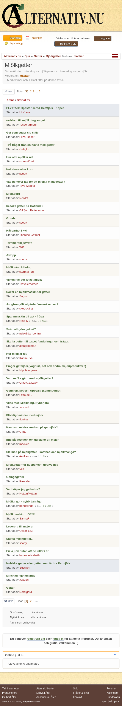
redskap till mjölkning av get (25, 120)
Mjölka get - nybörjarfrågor (24, 501)
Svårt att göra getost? (21, 329)
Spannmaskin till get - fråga (25, 316)
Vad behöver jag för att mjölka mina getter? (35, 181)
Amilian (24, 456)
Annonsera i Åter (46, 697)
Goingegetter (15, 477)
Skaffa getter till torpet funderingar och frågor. (37, 341)
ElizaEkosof (26, 136)
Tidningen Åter (10, 688)
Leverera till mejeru (19, 526)
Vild (21, 469)
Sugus (23, 296)
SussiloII (24, 567)
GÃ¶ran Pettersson (31, 210)
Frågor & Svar (81, 692)
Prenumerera (9, 692)
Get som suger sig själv (22, 132)
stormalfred (26, 161)
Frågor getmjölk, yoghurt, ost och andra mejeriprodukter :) (46, 366)
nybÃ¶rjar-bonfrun (30, 333)
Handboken (113, 697)
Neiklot (23, 198)
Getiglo (23, 149)
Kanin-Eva (26, 358)
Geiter (10, 587)
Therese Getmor (29, 234)
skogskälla (26, 308)
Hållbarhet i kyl (16, 230)
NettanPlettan (28, 493)
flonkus (23, 419)
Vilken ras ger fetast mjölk (24, 279)
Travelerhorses (28, 284)
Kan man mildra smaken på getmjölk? (32, 427)
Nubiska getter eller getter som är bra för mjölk (38, 563)
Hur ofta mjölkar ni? (19, 157)
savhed (24, 407)
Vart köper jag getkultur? (23, 489)
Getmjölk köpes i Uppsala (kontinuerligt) (33, 390)
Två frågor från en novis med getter (30, 144)
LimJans (24, 112)
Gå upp (8, 601)
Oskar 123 (26, 530)
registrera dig (36, 638)
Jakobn (24, 579)
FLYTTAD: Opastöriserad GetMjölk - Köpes (35, 108)
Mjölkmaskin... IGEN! (20, 514)
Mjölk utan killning (18, 267)
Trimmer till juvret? (19, 242)
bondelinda (26, 505)
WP (21, 247)
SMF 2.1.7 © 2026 (11, 701)
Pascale (24, 481)
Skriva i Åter (43, 692)
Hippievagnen (28, 370)
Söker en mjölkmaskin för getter (28, 292)
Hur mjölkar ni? (16, 353)
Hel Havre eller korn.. (20, 169)
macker (79, 56)
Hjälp (104, 701)
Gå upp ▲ (114, 701)
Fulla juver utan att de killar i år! (28, 551)
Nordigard (25, 592)
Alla (44, 321)
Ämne (10, 100)
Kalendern (113, 692)
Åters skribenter (45, 688)
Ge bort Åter (9, 697)
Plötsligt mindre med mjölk (24, 415)
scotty (23, 173)
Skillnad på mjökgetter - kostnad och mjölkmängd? (41, 452)
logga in (58, 638)
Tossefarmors (28, 124)
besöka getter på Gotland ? (24, 206)
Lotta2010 (25, 395)
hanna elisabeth (29, 555)
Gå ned (8, 91)
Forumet (111, 688)
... (37, 91)
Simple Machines (31, 701)
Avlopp (11, 255)
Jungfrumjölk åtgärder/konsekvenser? (32, 304)
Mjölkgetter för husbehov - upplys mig (32, 464)
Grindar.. (12, 218)
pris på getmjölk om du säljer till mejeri (32, 439)
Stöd (75, 688)
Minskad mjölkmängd (21, 575)
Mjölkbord (13, 193)
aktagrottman (27, 345)
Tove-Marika (27, 185)
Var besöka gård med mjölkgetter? (29, 378)
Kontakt (77, 697)
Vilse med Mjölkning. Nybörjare (27, 402)
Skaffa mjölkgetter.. (19, 538)
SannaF (24, 518)
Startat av (23, 100)
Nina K (23, 320)
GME (22, 431)
